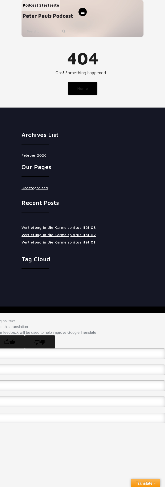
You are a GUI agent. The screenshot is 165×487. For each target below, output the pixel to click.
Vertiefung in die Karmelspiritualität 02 (59, 235)
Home (82, 88)
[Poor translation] (40, 341)
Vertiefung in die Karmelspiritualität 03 (59, 227)
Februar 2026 (34, 155)
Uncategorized (35, 188)
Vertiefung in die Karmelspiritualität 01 (58, 242)
